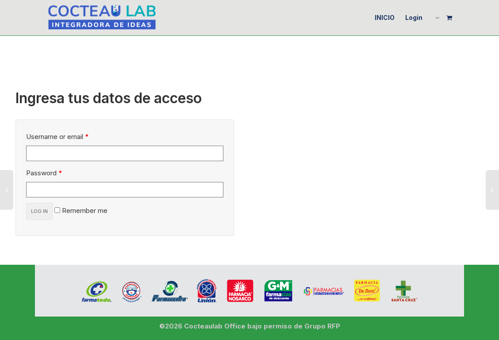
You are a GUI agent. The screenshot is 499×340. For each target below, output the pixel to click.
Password (44, 173)
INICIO (385, 17)
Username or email (57, 136)
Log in (39, 211)
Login (413, 17)
